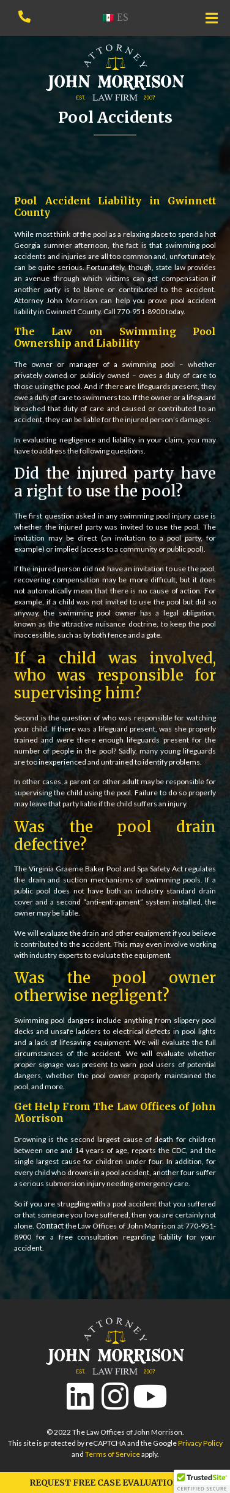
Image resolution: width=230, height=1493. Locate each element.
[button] (202, 1481)
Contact (50, 1225)
